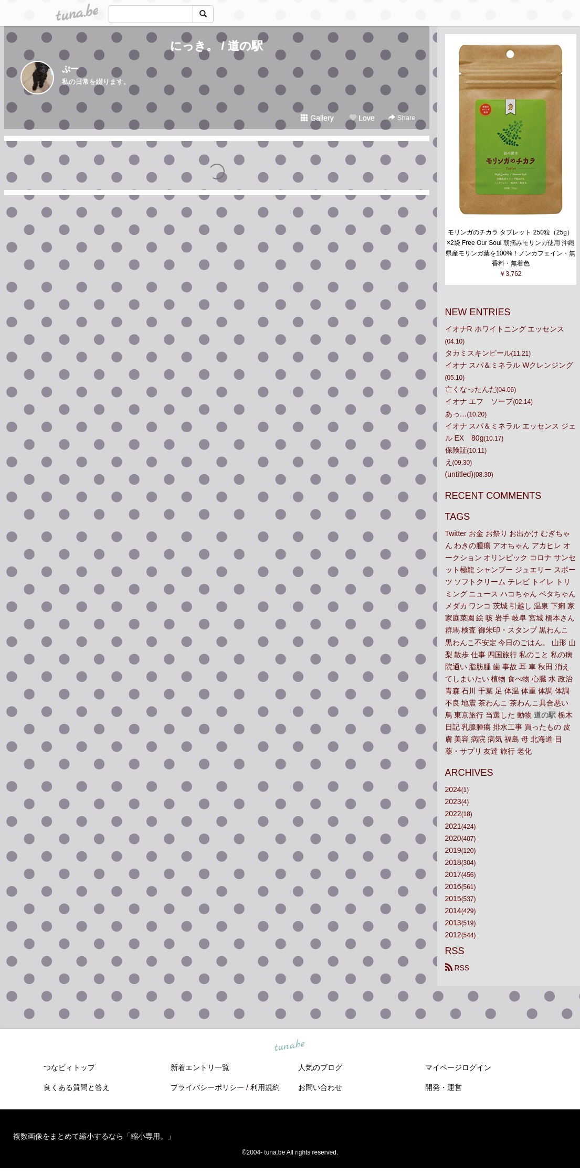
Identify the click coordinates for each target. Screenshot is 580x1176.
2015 (453, 898)
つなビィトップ (69, 1067)
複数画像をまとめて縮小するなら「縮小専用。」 (94, 1136)
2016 (453, 886)
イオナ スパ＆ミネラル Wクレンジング (509, 365)
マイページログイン (458, 1067)
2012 (453, 935)
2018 (453, 862)
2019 (453, 850)
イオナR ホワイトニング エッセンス (505, 329)
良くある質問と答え (77, 1087)
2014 (453, 910)
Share (401, 118)
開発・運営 (443, 1087)
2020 (453, 838)
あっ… (456, 414)
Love (361, 118)
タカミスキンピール (478, 353)
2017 (453, 874)
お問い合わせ (320, 1087)
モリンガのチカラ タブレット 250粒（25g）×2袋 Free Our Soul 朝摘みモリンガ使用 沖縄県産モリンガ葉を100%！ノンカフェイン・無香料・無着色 (510, 248)
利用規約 (265, 1087)
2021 (453, 826)
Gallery (317, 118)
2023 (453, 801)
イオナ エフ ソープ (479, 401)
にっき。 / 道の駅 (216, 45)
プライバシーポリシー (207, 1087)
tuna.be (289, 1045)
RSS (457, 968)
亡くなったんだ (471, 389)
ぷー (70, 69)
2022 (453, 813)
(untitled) (459, 474)
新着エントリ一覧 (200, 1067)
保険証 (456, 450)
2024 (453, 789)
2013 (453, 922)
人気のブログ (320, 1067)
